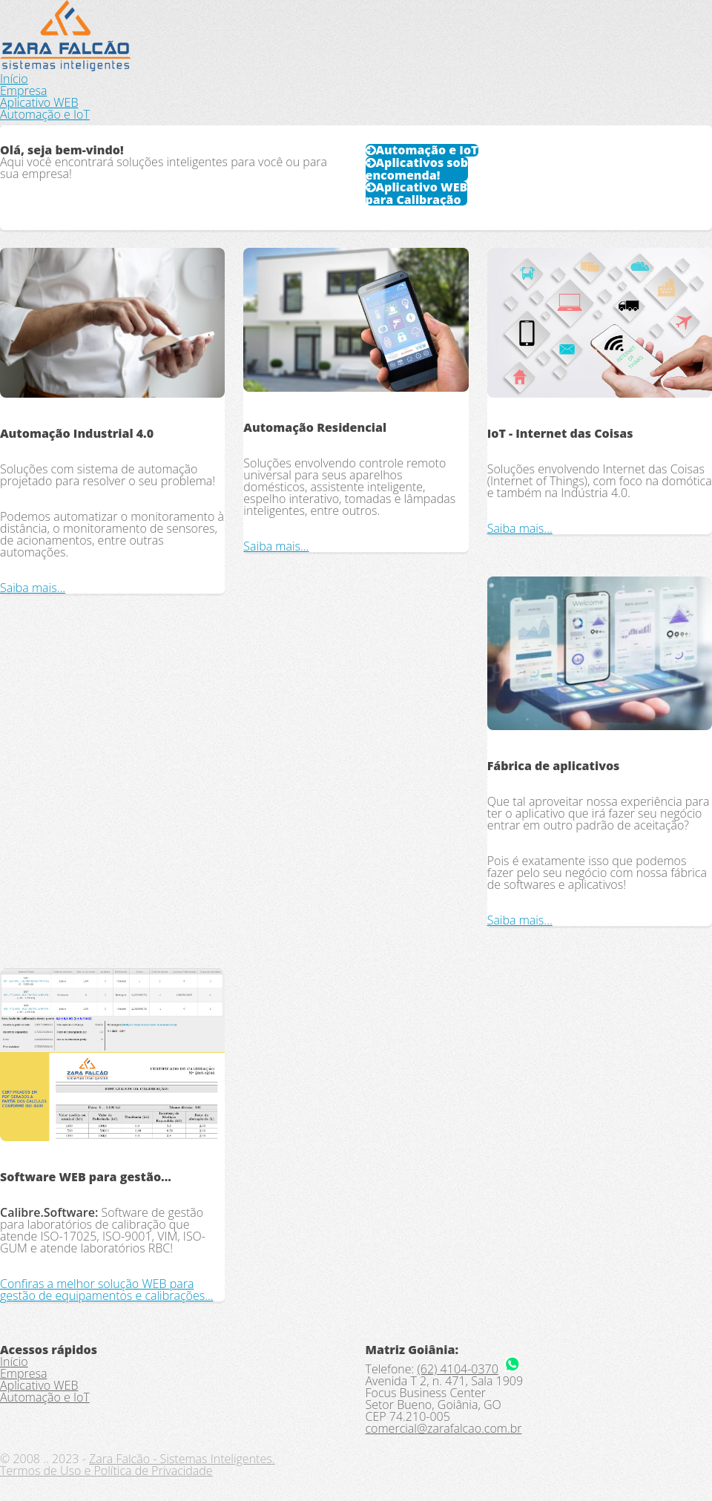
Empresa (23, 90)
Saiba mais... (32, 587)
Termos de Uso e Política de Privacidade (106, 1470)
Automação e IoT (45, 114)
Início (14, 78)
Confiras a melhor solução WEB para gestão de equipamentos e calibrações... (107, 1289)
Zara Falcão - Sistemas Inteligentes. (182, 1459)
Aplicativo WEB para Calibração (417, 193)
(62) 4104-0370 (457, 1369)
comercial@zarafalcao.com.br (444, 1428)
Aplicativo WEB (39, 102)
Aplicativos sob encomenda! (417, 169)
